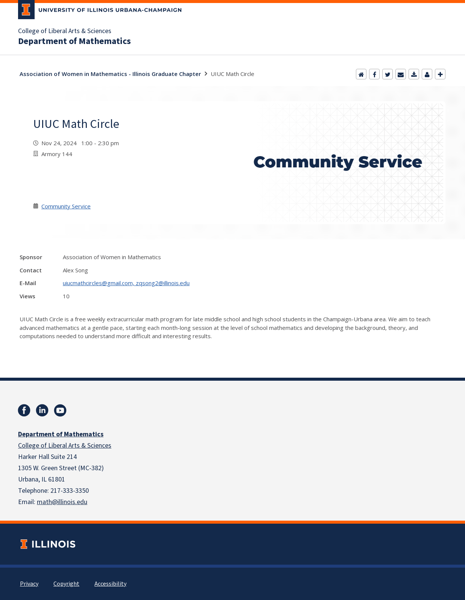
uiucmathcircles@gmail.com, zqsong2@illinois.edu (126, 283)
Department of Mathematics (74, 41)
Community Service (66, 206)
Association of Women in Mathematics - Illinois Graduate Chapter (110, 73)
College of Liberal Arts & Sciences (64, 31)
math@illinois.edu (62, 502)
